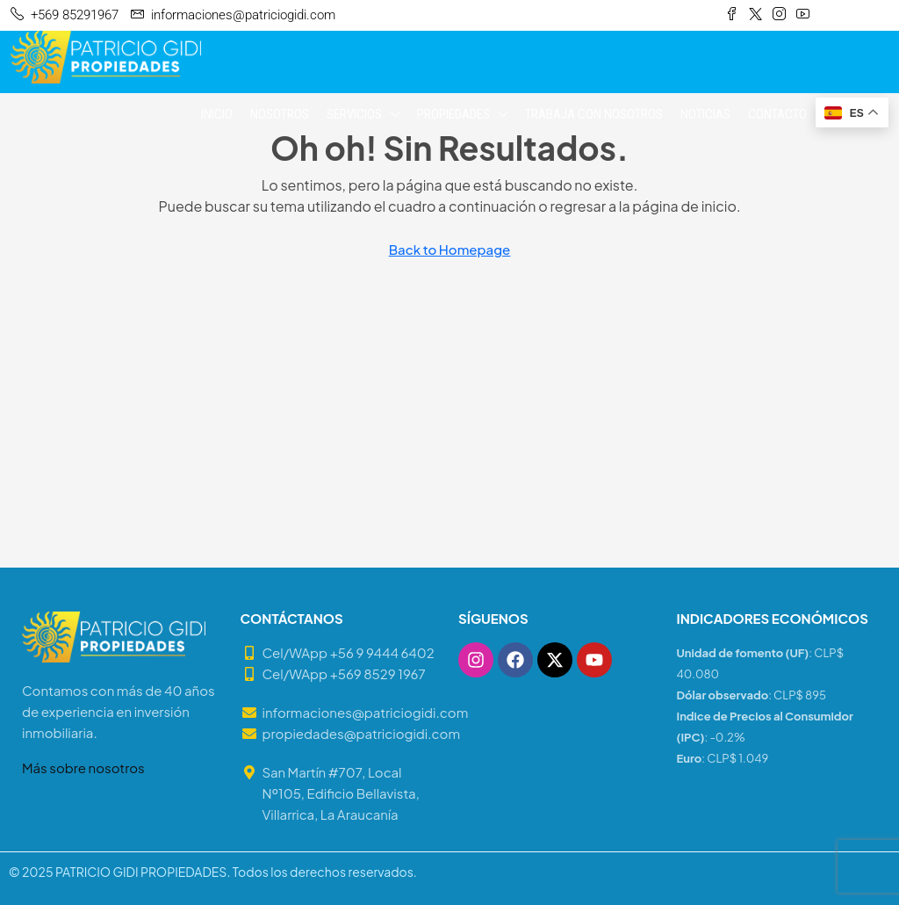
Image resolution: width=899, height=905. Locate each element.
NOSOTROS (279, 114)
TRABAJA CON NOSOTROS (594, 114)
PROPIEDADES (453, 114)
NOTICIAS (705, 114)
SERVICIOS (354, 114)
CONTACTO (777, 114)
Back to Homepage (450, 249)
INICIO (217, 114)
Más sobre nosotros (83, 767)
